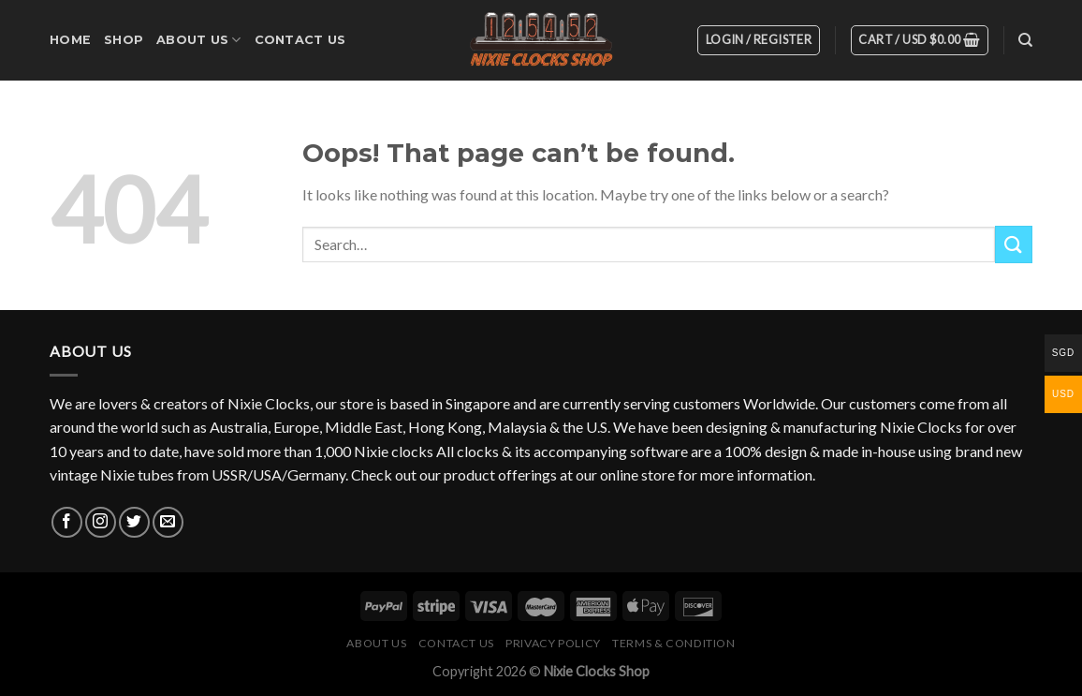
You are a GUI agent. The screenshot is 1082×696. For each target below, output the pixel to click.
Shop (123, 40)
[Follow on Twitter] (134, 522)
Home (70, 40)
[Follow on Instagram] (100, 522)
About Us (198, 40)
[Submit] (1013, 244)
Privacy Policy (553, 643)
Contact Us (300, 40)
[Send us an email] (168, 522)
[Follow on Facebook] (66, 522)
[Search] (1025, 40)
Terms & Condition (673, 643)
